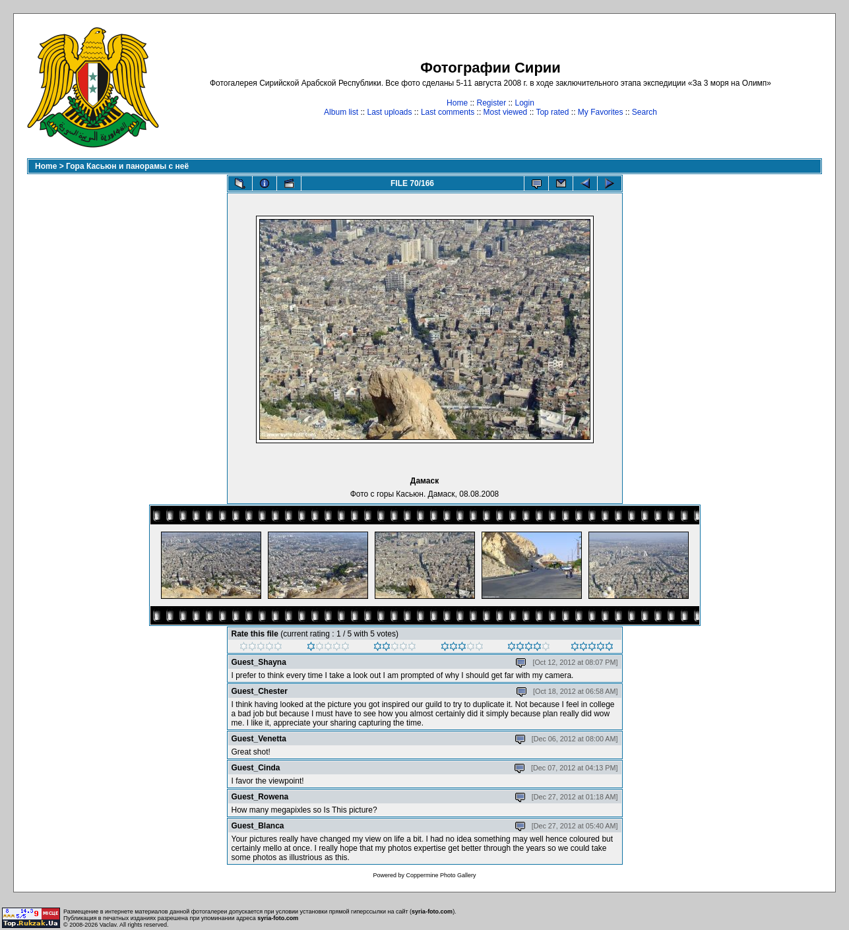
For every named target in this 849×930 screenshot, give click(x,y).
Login (524, 103)
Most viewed (506, 112)
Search (644, 112)
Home (457, 103)
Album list (341, 112)
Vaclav (108, 924)
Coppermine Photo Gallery (441, 875)
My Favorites (600, 112)
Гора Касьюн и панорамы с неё (127, 166)
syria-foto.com (432, 911)
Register (491, 103)
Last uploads (389, 112)
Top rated (552, 112)
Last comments (447, 112)
